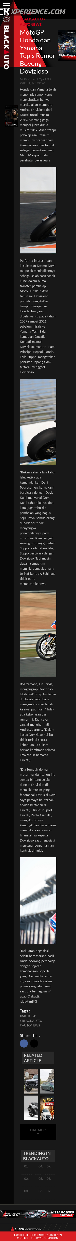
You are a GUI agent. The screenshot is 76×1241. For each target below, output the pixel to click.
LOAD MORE (38, 1132)
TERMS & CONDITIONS (46, 1238)
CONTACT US (24, 1238)
